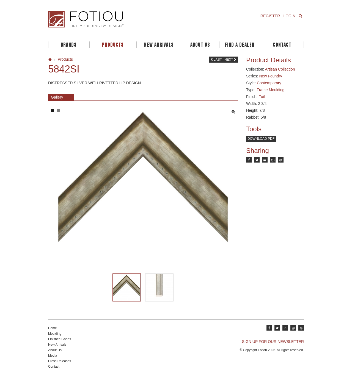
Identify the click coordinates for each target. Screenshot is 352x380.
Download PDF (261, 139)
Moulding (54, 334)
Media (52, 355)
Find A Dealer (240, 44)
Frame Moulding (270, 90)
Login (289, 16)
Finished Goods (59, 339)
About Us (200, 44)
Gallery (57, 97)
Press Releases (59, 361)
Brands (69, 44)
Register (270, 16)
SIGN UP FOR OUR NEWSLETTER (273, 341)
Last (216, 60)
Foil (261, 96)
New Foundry (270, 76)
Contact (282, 44)
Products (113, 44)
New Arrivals (159, 44)
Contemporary (269, 83)
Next (230, 60)
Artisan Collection (280, 69)
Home (52, 328)
